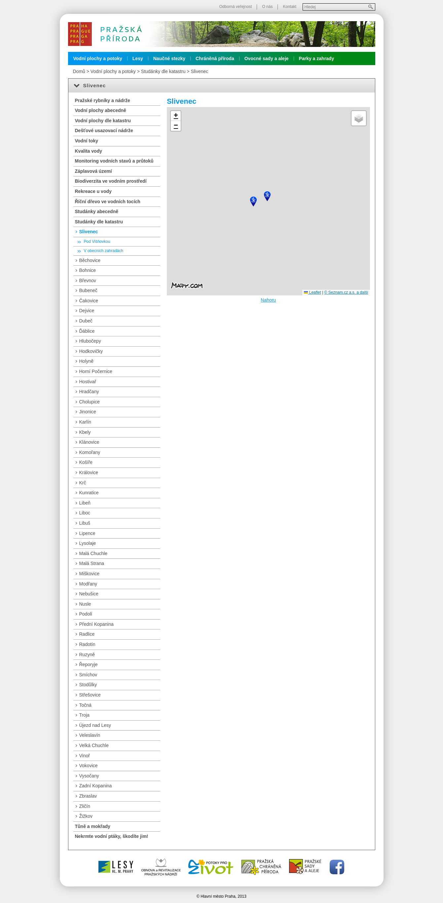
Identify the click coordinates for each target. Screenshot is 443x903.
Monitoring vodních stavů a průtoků (114, 161)
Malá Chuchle (93, 553)
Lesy (137, 58)
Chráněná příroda (215, 58)
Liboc (84, 512)
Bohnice (87, 270)
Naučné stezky (169, 58)
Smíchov (88, 674)
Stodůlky (88, 684)
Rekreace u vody (93, 191)
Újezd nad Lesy (95, 725)
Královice (88, 472)
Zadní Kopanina (95, 785)
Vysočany (89, 775)
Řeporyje (88, 664)
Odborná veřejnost (235, 6)
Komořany (89, 452)
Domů (79, 71)
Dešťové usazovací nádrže (104, 130)
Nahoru (268, 300)
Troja (84, 715)
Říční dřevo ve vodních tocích (107, 201)
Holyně (86, 361)
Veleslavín (89, 735)
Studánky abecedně (97, 211)
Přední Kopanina (96, 624)
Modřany (88, 583)
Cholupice (89, 401)
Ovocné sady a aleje (266, 58)
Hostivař (87, 381)
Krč (82, 482)
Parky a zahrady (316, 58)
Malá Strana (91, 563)
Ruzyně (87, 654)
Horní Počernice (95, 371)
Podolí (85, 614)
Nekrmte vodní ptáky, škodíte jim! (111, 836)
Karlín (85, 422)
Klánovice (89, 442)
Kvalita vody (88, 151)
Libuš (84, 523)
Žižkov (85, 816)
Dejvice (86, 310)
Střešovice (90, 694)
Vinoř (84, 755)
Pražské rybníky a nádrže (102, 100)
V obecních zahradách (103, 250)
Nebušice (88, 593)
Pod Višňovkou (97, 241)
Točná (85, 705)
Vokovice (88, 765)
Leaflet (312, 292)
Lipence (87, 533)
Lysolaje (87, 543)
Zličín (84, 806)
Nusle (85, 604)
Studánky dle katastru (163, 71)
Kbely (85, 432)
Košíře (85, 462)
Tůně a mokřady (92, 826)
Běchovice (90, 260)
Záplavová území (93, 171)
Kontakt (289, 6)
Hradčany (89, 391)
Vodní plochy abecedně (100, 110)
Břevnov (87, 280)
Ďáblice (87, 331)
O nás (267, 6)
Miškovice (89, 573)
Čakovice (88, 300)
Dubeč (85, 320)
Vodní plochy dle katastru (103, 120)
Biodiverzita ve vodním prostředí (111, 181)
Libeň (85, 503)
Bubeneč (88, 290)
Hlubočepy (90, 341)
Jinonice (87, 411)
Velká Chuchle (94, 745)
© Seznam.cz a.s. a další (346, 292)
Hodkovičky (91, 351)
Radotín (87, 644)
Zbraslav (88, 796)
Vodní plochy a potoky (97, 58)
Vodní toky (86, 140)
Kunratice (89, 492)
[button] (267, 196)
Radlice (87, 634)
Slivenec (199, 71)
